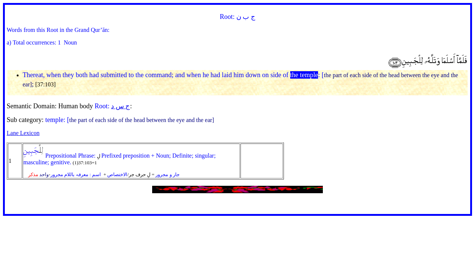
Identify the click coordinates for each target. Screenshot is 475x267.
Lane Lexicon (23, 133)
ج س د (120, 106)
